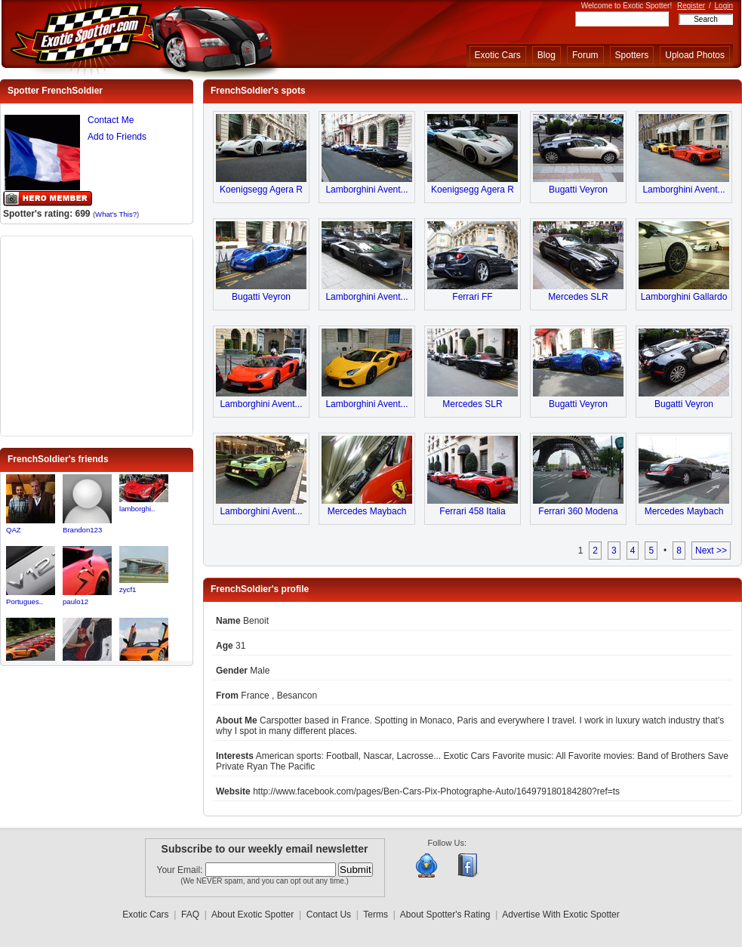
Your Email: (181, 870)
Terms (375, 914)
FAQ (190, 914)
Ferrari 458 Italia (472, 511)
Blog (546, 55)
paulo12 (75, 601)
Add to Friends (117, 136)
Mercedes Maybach (367, 511)
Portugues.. (24, 601)
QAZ (13, 530)
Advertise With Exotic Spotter (560, 914)
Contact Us (328, 914)
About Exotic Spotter (252, 914)
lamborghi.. (137, 508)
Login (724, 6)
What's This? (116, 214)
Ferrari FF (472, 297)
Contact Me (111, 120)
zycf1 (127, 589)
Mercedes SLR (578, 297)
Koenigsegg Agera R (261, 189)
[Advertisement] (96, 334)
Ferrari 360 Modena (577, 511)
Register (691, 6)
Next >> (711, 550)
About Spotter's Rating (445, 914)
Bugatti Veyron (578, 189)
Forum (585, 55)
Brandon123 (82, 530)
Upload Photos (695, 55)
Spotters (632, 55)
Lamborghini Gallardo (684, 297)
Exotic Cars (498, 55)
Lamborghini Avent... (366, 189)
